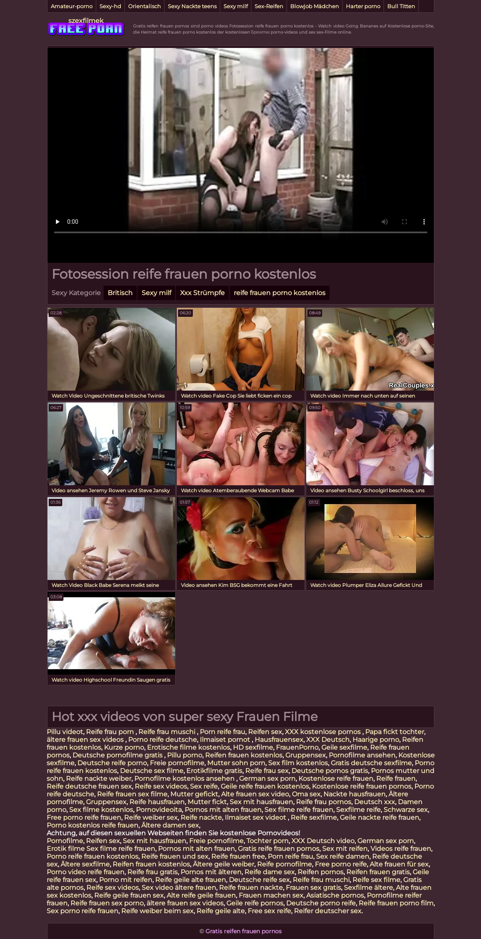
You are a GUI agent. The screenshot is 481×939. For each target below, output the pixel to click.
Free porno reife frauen (84, 817)
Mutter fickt (207, 802)
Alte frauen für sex (399, 864)
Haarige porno (375, 739)
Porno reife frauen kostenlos (92, 856)
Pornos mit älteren (211, 872)
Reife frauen (396, 778)
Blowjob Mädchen (314, 6)
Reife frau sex (267, 771)
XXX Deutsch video (323, 841)
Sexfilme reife (358, 810)
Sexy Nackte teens (192, 6)
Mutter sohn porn (236, 763)
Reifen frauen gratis (378, 872)
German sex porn (267, 778)
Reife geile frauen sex (129, 895)
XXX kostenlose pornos (323, 732)
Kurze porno (124, 747)
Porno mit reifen (125, 880)
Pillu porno (184, 755)
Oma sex (306, 794)
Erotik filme (66, 849)
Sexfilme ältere (368, 887)
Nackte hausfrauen (354, 794)
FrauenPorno (297, 747)
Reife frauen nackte (251, 887)
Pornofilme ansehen (362, 755)
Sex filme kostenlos (101, 810)
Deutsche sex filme (151, 771)
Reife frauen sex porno (107, 903)
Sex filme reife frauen (298, 810)
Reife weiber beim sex (157, 911)
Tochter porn (267, 841)
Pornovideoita (159, 810)
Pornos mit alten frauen (223, 810)
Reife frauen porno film (396, 903)
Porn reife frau (222, 732)
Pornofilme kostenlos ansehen (185, 778)
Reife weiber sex (151, 817)
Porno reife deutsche (162, 739)
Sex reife (204, 786)
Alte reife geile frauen (201, 895)
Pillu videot (65, 732)
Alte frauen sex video (255, 794)
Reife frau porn (110, 732)
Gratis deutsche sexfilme (371, 763)
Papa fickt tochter (394, 732)
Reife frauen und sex (174, 856)
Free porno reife (341, 864)
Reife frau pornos (323, 802)
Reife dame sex (269, 872)
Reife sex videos (161, 786)
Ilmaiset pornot (226, 739)
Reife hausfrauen (157, 802)
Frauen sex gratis (313, 887)
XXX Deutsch (328, 739)
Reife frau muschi (167, 732)
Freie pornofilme (177, 763)
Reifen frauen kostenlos (243, 755)
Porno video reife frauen (85, 872)
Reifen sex (265, 732)
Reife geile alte (220, 911)
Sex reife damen (342, 856)
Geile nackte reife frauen (379, 817)
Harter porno (363, 6)
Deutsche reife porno (112, 763)
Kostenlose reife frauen (335, 778)
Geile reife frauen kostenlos (265, 786)
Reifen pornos (320, 872)
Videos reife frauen (400, 849)
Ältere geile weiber (223, 864)
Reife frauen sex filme (132, 794)
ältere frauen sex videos (86, 739)
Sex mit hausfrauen (261, 802)
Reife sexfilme (314, 817)
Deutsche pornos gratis (329, 771)
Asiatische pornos (335, 895)
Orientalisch (144, 6)
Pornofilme (65, 841)
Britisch (120, 293)
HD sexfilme (253, 747)
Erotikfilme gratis (214, 771)
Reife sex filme (376, 880)
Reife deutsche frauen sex (89, 786)
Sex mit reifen (345, 849)
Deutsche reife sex (259, 880)
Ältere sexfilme (85, 864)
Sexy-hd (110, 6)
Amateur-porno (72, 6)
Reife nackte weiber (98, 778)
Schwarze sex (406, 810)
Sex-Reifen (269, 6)
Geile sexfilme (344, 747)
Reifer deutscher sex (327, 911)
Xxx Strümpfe (202, 293)
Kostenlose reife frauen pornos (361, 786)
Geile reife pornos (254, 903)
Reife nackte (201, 817)
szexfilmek (86, 21)
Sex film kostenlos (298, 763)
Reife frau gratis (152, 872)
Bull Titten (401, 6)
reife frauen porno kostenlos (279, 293)
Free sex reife (269, 911)
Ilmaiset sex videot (256, 817)
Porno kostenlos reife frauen (92, 825)
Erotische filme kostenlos (188, 747)
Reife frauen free (238, 856)
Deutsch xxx (374, 802)
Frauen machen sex (271, 895)
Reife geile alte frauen (190, 880)
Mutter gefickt (194, 794)
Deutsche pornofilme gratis (118, 755)
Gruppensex (305, 755)
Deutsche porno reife (321, 903)
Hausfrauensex (279, 739)
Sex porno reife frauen (82, 911)
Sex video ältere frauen (179, 887)
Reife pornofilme (284, 864)
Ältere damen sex (170, 825)
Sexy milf (236, 6)
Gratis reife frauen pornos (278, 849)
